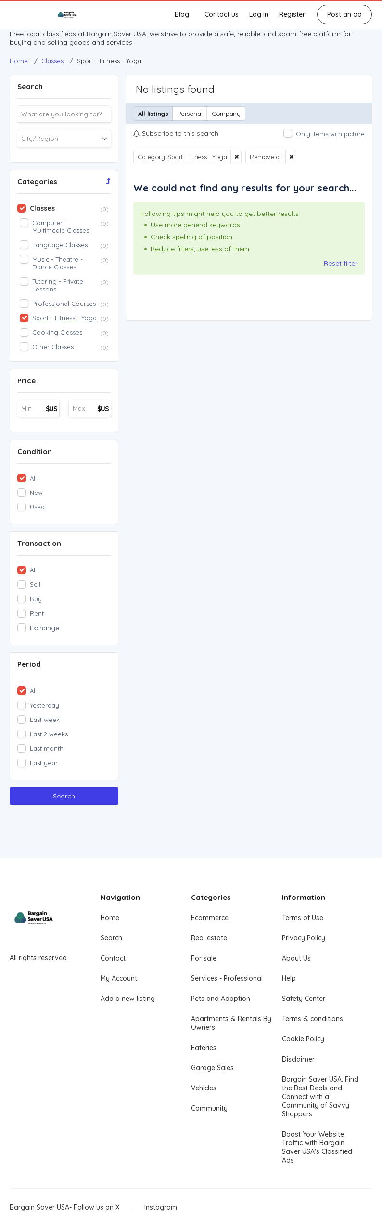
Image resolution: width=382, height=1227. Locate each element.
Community (209, 1108)
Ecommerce (210, 917)
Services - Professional (227, 978)
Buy (36, 599)
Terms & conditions (312, 1018)
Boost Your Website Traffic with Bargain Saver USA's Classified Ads (317, 1147)
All (33, 478)
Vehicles (203, 1088)
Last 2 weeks (49, 734)
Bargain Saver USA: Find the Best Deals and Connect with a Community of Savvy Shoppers (320, 1096)
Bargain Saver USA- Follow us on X (65, 1207)
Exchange (44, 628)
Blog (182, 14)
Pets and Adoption (220, 998)
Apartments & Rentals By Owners (231, 1023)
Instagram (160, 1207)
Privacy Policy (303, 938)
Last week (45, 719)
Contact (113, 958)
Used (37, 507)
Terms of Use (302, 917)
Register (292, 14)
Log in (258, 14)
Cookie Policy (303, 1039)
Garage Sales (212, 1067)
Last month (47, 748)
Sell (35, 584)
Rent (37, 613)
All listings (153, 113)
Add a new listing (128, 998)
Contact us (221, 14)
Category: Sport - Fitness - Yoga (182, 157)
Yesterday (44, 705)
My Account (119, 978)
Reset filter (340, 263)
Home (110, 917)
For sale (203, 958)
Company (226, 113)
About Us (296, 958)
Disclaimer (298, 1059)
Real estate (209, 938)
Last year (44, 763)
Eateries (203, 1047)
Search (64, 796)
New (36, 492)
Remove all (265, 157)
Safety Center (303, 998)
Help (289, 978)
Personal (190, 113)
